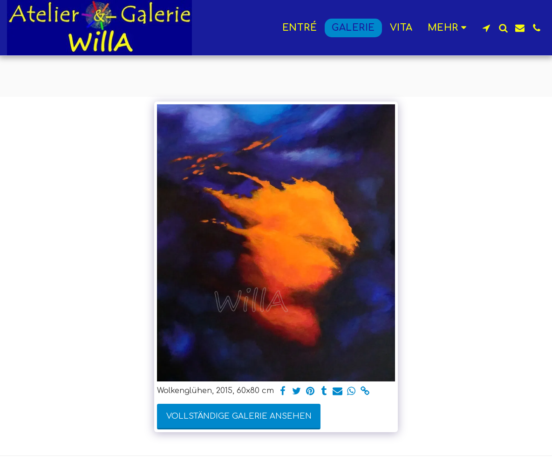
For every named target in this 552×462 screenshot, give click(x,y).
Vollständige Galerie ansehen (239, 416)
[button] (486, 28)
